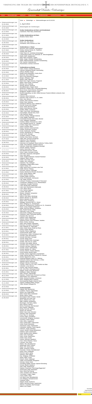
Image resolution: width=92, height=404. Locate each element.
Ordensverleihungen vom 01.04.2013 (45, 20)
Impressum (88, 390)
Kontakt (89, 388)
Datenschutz (88, 392)
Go (91, 394)
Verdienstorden (43, 15)
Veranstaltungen (12, 15)
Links (65, 15)
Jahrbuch (23, 15)
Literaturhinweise (56, 15)
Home (3, 15)
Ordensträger (32, 15)
